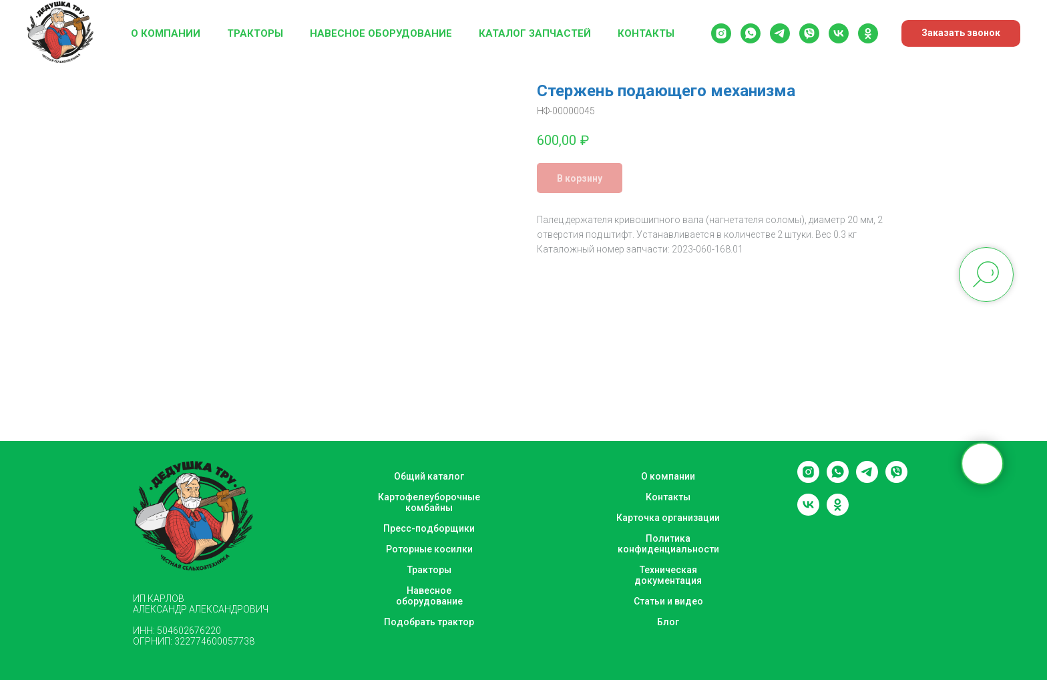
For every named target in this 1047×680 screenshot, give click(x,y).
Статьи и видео (668, 601)
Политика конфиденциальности (668, 543)
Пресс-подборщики (429, 528)
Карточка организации (668, 517)
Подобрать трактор (429, 622)
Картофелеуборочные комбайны (429, 502)
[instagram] (721, 33)
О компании (165, 33)
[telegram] (780, 33)
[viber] (809, 33)
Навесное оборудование (381, 33)
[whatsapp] (751, 33)
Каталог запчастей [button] (535, 33)
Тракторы (255, 33)
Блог (668, 622)
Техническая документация (668, 575)
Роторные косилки (429, 549)
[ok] (868, 33)
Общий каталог (429, 476)
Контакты (646, 33)
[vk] (839, 33)
